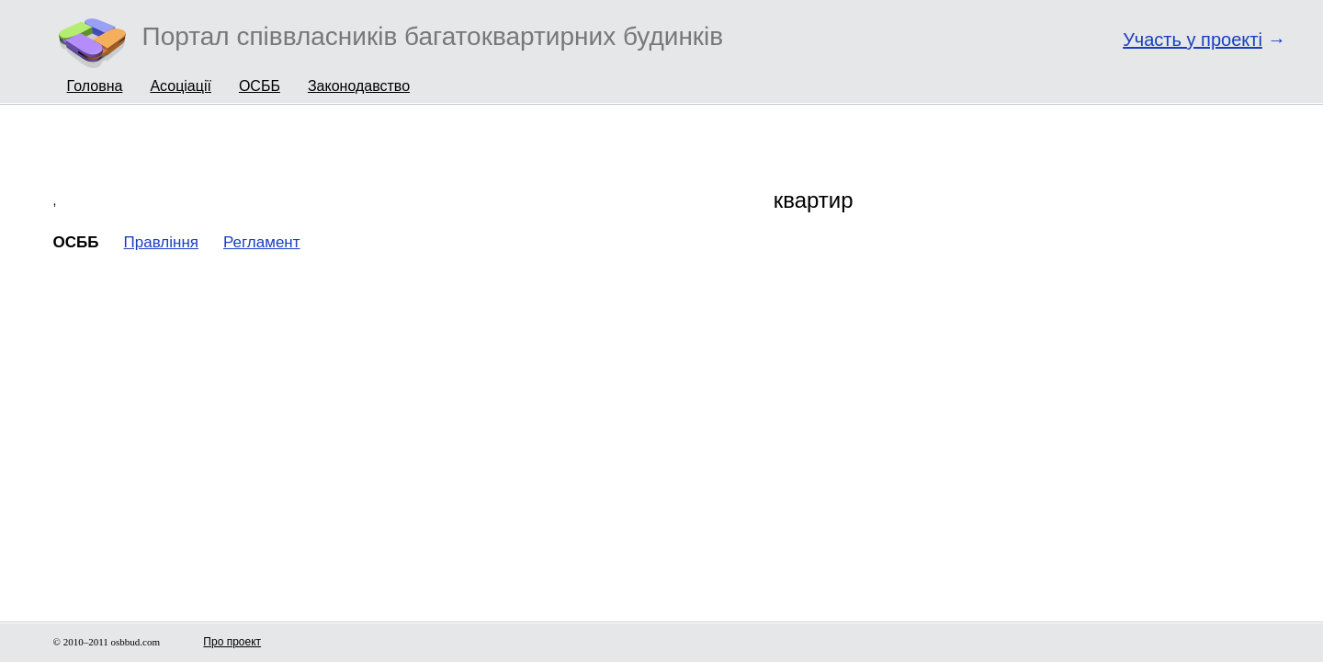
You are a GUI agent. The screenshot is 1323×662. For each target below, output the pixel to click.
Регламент (261, 242)
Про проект (232, 641)
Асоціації (180, 86)
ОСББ (259, 86)
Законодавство (359, 86)
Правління (161, 242)
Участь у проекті (1192, 39)
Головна (95, 86)
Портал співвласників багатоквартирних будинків (433, 36)
